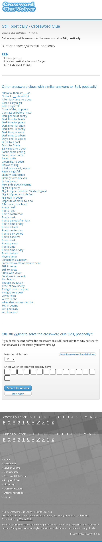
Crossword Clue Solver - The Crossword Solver (19, 8)
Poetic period (9, 243)
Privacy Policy (77, 533)
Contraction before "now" (17, 112)
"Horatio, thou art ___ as (16, 93)
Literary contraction (13, 174)
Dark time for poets (13, 122)
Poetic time (8, 246)
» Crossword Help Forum (14, 476)
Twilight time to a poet (15, 289)
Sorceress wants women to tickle (21, 263)
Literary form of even (14, 178)
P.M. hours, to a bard (14, 204)
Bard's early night (12, 102)
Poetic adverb (10, 227)
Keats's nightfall (11, 171)
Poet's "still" (9, 207)
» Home (6, 459)
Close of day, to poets (15, 109)
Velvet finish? (9, 299)
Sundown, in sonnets (14, 276)
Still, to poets (9, 269)
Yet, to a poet (10, 312)
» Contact (7, 497)
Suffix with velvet (12, 273)
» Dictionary (8, 484)
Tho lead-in (8, 279)
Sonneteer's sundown (14, 259)
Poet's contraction (12, 214)
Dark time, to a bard (14, 135)
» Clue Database (10, 472)
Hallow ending (10, 165)
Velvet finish (9, 295)
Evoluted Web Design (78, 515)
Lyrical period (9, 181)
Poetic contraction (12, 230)
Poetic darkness (11, 237)
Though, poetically (12, 282)
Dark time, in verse (13, 132)
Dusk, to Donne (11, 145)
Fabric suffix (9, 158)
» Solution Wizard (11, 467)
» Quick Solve (9, 463)
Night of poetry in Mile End (17, 194)
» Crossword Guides (12, 488)
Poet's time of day (12, 223)
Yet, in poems (10, 305)
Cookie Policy (93, 533)
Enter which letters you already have (27, 366)
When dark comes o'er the (17, 302)
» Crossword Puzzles (12, 492)
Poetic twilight (10, 253)
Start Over (18, 394)
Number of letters (16, 354)
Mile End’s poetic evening (16, 184)
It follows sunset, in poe (16, 168)
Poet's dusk (8, 217)
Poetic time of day (12, 250)
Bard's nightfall (10, 106)
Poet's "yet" (9, 210)
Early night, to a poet (14, 148)
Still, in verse (9, 266)
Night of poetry (11, 188)
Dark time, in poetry (13, 129)
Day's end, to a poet (14, 138)
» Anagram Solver (11, 480)
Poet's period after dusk (16, 220)
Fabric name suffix (12, 155)
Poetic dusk (8, 240)
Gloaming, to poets (13, 161)
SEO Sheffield (25, 519)
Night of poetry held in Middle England (24, 191)
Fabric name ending (13, 152)
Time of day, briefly (13, 286)
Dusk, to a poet (11, 142)
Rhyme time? (9, 256)
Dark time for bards (13, 119)
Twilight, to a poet (12, 292)
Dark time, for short (13, 125)
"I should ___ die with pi (15, 96)
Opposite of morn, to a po (17, 201)
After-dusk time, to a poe (16, 99)
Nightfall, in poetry (12, 197)
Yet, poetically (10, 309)
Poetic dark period (12, 233)
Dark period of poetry (14, 116)
